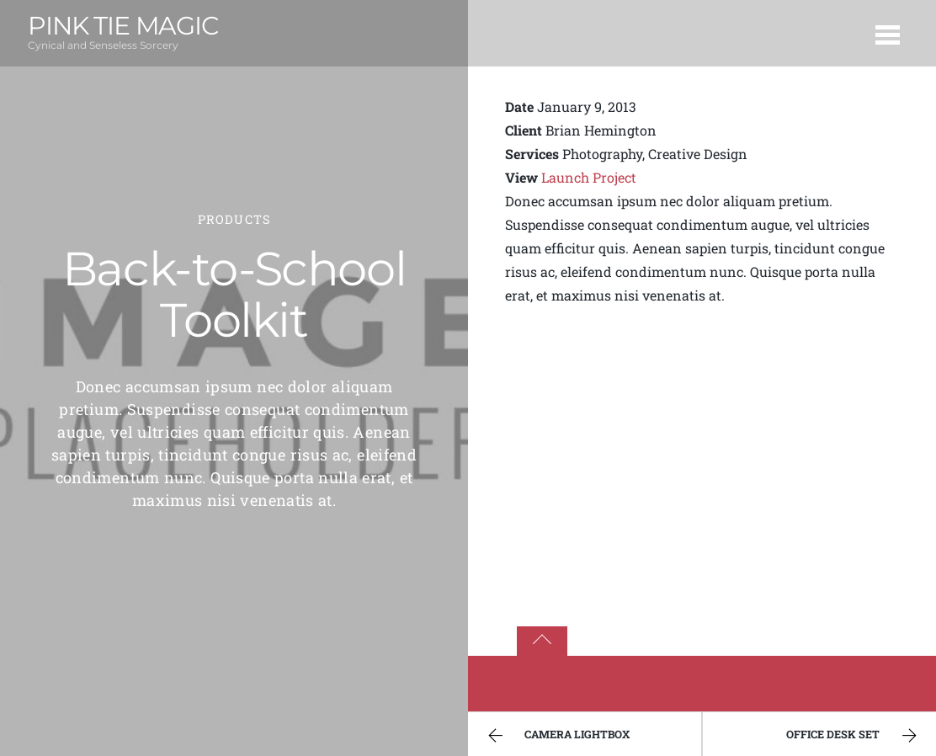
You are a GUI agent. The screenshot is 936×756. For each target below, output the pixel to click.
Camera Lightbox (556, 736)
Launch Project (588, 177)
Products (234, 219)
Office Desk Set (853, 736)
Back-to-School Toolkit (234, 294)
